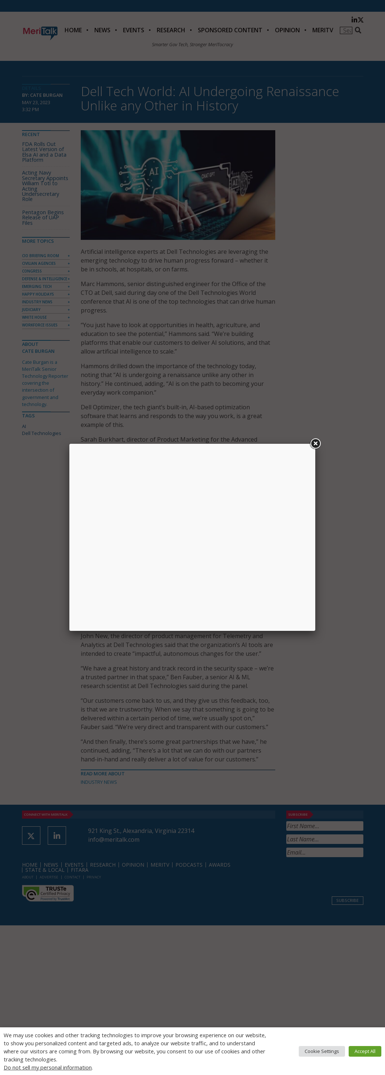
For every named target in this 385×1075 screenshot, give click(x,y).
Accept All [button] (365, 1051)
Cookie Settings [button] (322, 1051)
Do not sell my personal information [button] (48, 1067)
